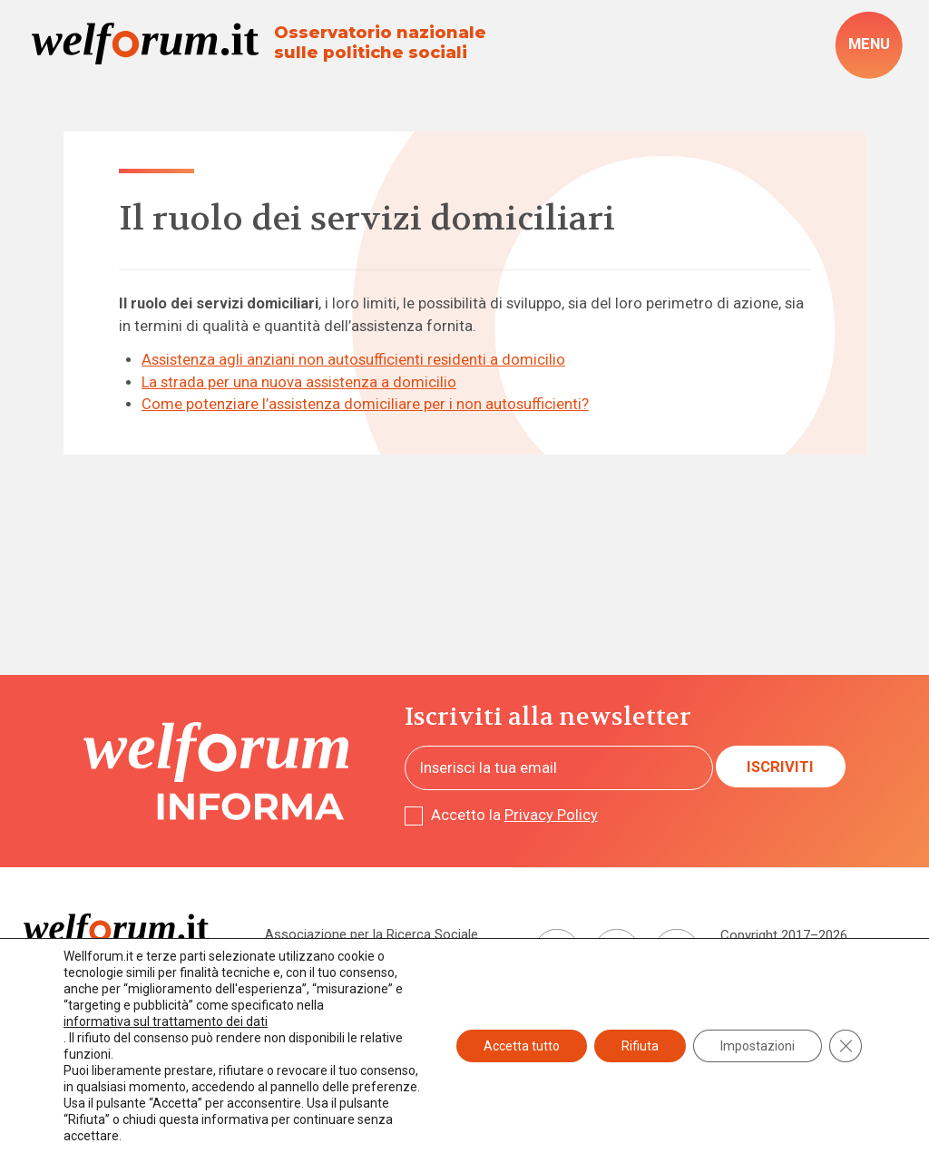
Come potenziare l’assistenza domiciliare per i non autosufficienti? (365, 404)
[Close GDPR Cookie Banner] (845, 1046)
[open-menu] (868, 45)
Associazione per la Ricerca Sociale (371, 934)
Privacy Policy (551, 815)
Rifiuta (640, 1046)
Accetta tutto (522, 1046)
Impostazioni (757, 1046)
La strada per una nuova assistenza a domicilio (299, 382)
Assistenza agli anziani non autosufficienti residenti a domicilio (353, 359)
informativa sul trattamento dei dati (166, 1021)
